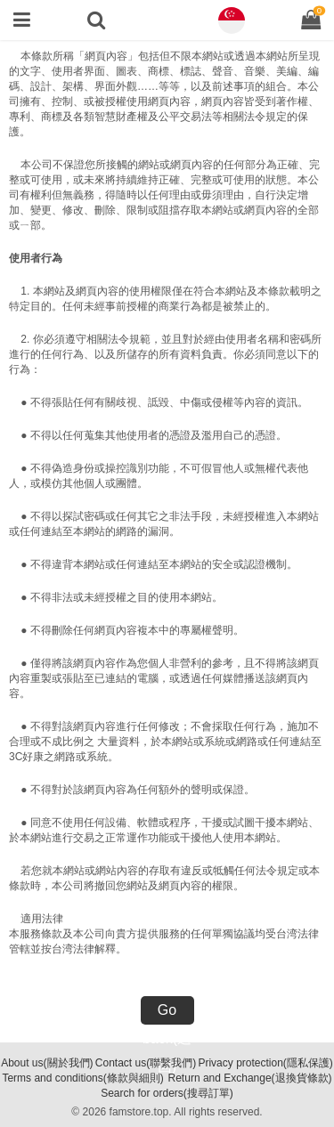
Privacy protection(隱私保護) (265, 1063)
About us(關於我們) (47, 1063)
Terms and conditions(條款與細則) (82, 1078)
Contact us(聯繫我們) (145, 1063)
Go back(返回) (167, 1013)
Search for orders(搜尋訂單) (167, 1093)
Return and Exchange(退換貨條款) (250, 1078)
